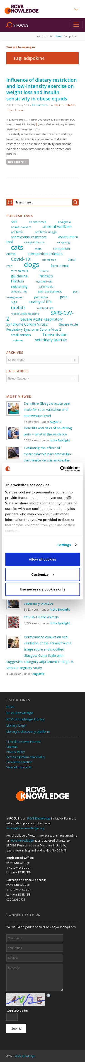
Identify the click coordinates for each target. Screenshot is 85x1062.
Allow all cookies (42, 559)
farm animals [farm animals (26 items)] (19, 271)
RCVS (10, 706)
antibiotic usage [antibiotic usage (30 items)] (46, 232)
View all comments (19, 767)
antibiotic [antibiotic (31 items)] (17, 232)
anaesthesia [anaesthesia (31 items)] (37, 222)
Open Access (15, 110)
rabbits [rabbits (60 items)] (18, 307)
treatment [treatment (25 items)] (17, 340)
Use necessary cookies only (42, 589)
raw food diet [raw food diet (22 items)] (45, 308)
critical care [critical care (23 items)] (49, 259)
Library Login (16, 725)
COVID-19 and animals (41, 617)
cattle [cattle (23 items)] (38, 248)
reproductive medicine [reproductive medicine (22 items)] (25, 313)
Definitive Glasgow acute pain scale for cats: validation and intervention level (47, 409)
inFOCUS (20, 25)
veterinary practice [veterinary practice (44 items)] (51, 339)
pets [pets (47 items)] (63, 296)
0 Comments (39, 105)
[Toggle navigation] (76, 24)
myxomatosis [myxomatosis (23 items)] (43, 281)
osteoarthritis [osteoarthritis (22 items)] (19, 291)
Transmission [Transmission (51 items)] (55, 334)
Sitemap (12, 747)
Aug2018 (38, 674)
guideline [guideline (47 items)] (19, 276)
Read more (17, 162)
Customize (42, 574)
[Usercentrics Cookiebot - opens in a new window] (60, 469)
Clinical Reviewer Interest (23, 742)
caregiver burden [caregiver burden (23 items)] (35, 242)
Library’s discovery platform (28, 731)
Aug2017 (55, 422)
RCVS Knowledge (19, 713)
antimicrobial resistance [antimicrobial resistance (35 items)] (29, 237)
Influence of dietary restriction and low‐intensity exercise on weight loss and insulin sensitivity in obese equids (41, 89)
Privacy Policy (15, 752)
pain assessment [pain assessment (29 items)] (50, 291)
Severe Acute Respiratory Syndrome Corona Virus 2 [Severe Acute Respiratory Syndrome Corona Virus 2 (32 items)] (42, 327)
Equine (59, 105)
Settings (64, 545)
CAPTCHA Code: (17, 1011)
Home (58, 36)
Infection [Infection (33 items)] (17, 281)
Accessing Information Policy (25, 757)
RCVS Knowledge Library (25, 719)
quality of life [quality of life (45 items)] (40, 301)
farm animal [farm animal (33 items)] (59, 266)
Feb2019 (70, 105)
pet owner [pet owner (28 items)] (41, 297)
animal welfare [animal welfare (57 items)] (57, 226)
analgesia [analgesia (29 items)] (64, 222)
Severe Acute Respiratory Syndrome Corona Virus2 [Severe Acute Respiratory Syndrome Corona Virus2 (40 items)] (34, 322)
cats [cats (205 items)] (17, 247)
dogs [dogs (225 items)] (31, 264)
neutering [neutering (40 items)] (19, 286)
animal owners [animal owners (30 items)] (21, 227)
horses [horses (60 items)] (46, 276)
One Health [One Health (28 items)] (46, 287)
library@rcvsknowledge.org (25, 828)
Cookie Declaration (19, 762)
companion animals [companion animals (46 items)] (45, 253)
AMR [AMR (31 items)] (14, 222)
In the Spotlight (60, 440)
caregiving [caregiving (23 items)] (63, 242)
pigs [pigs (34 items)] (14, 302)
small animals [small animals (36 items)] (21, 334)
